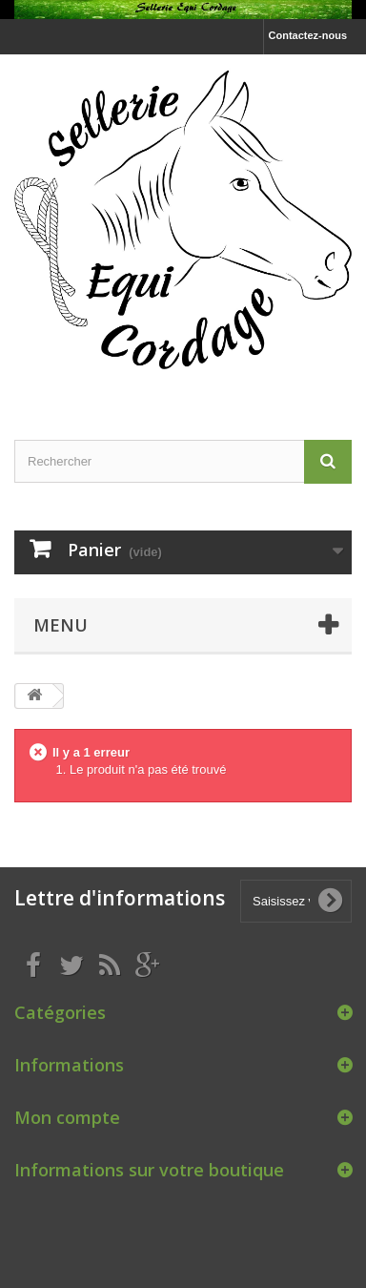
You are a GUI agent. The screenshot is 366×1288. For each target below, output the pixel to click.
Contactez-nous (308, 35)
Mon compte (67, 1117)
